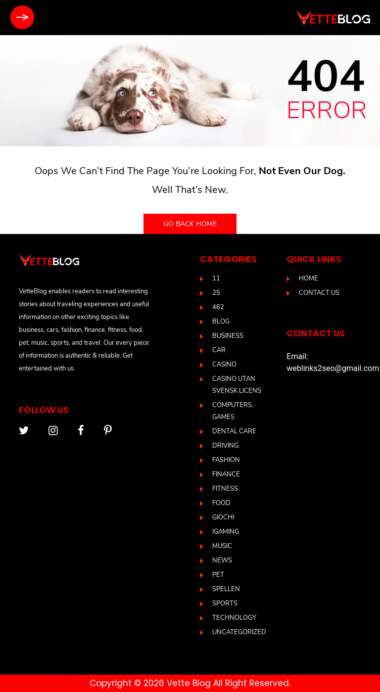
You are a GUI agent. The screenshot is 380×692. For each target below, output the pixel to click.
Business (227, 335)
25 (216, 292)
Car (219, 350)
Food (221, 503)
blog (221, 321)
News (222, 560)
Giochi (223, 517)
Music (222, 546)
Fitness (225, 488)
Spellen (226, 589)
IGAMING (225, 531)
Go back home (190, 224)
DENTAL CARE (234, 431)
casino (224, 364)
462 (218, 307)
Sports (225, 603)
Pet (218, 574)
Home (308, 278)
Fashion (226, 460)
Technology (234, 617)
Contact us (319, 292)
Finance (226, 474)
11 (216, 278)
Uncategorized (239, 632)
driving (225, 445)
